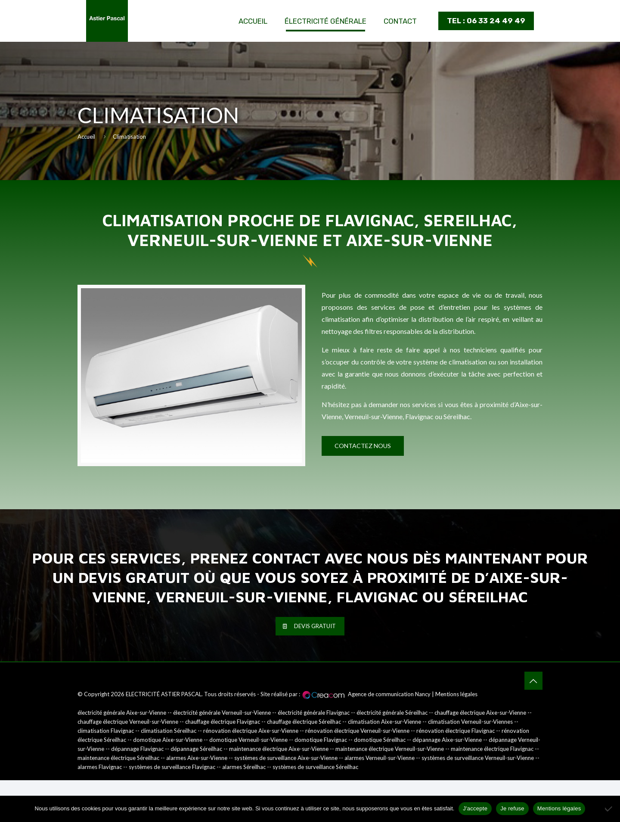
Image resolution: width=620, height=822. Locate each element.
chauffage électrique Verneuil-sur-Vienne (128, 721)
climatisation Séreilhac (168, 730)
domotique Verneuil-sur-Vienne (248, 739)
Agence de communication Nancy (389, 694)
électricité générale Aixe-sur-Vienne (122, 712)
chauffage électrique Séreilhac (304, 721)
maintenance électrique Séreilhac (118, 757)
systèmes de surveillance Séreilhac (315, 766)
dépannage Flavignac (137, 748)
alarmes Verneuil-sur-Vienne (379, 757)
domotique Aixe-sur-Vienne (167, 739)
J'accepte (475, 808)
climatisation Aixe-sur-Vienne (384, 721)
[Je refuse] (609, 808)
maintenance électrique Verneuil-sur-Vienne (389, 748)
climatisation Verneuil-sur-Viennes (470, 721)
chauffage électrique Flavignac (222, 721)
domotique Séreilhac (380, 739)
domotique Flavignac (320, 739)
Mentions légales (456, 694)
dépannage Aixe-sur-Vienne (447, 739)
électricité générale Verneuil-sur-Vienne (222, 712)
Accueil (86, 136)
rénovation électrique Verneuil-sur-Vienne (357, 730)
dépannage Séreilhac (196, 748)
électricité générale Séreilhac (392, 712)
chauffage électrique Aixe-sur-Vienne (480, 712)
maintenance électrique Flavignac (492, 748)
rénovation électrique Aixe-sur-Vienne (250, 730)
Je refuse (512, 808)
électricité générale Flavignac (314, 712)
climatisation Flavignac (106, 730)
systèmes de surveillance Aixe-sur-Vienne (286, 757)
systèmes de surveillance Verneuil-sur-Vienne (478, 757)
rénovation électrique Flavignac (455, 730)
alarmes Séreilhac (244, 766)
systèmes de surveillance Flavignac (172, 766)
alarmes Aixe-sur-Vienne (196, 757)
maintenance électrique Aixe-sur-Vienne (279, 748)
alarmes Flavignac (100, 766)
